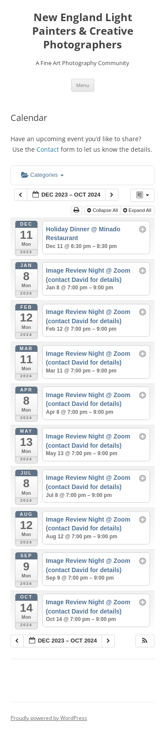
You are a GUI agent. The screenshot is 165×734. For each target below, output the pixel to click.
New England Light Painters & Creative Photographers (82, 31)
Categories (42, 175)
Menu (82, 85)
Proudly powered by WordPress (49, 718)
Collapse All (103, 210)
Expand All (138, 210)
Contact (48, 149)
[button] (145, 641)
